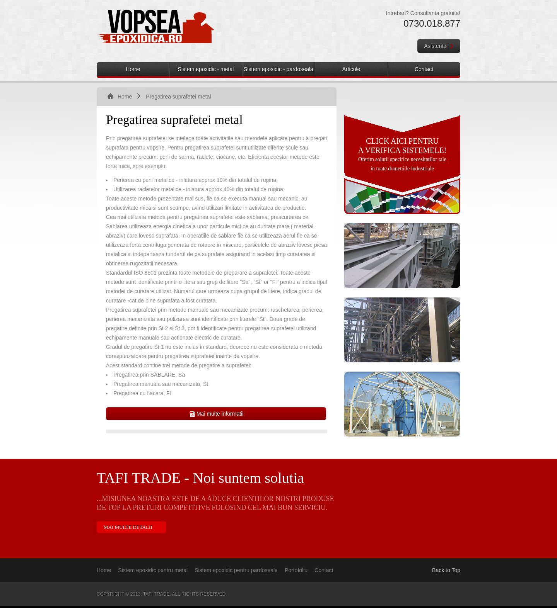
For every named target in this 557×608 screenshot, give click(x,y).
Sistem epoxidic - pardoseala (278, 69)
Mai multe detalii (128, 527)
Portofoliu (296, 570)
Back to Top (446, 570)
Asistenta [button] (438, 46)
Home (133, 69)
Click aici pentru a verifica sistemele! (402, 146)
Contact (424, 69)
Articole (351, 69)
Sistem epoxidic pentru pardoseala (236, 570)
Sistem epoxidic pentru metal (153, 570)
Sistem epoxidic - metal (206, 69)
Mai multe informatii (216, 414)
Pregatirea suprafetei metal (178, 96)
